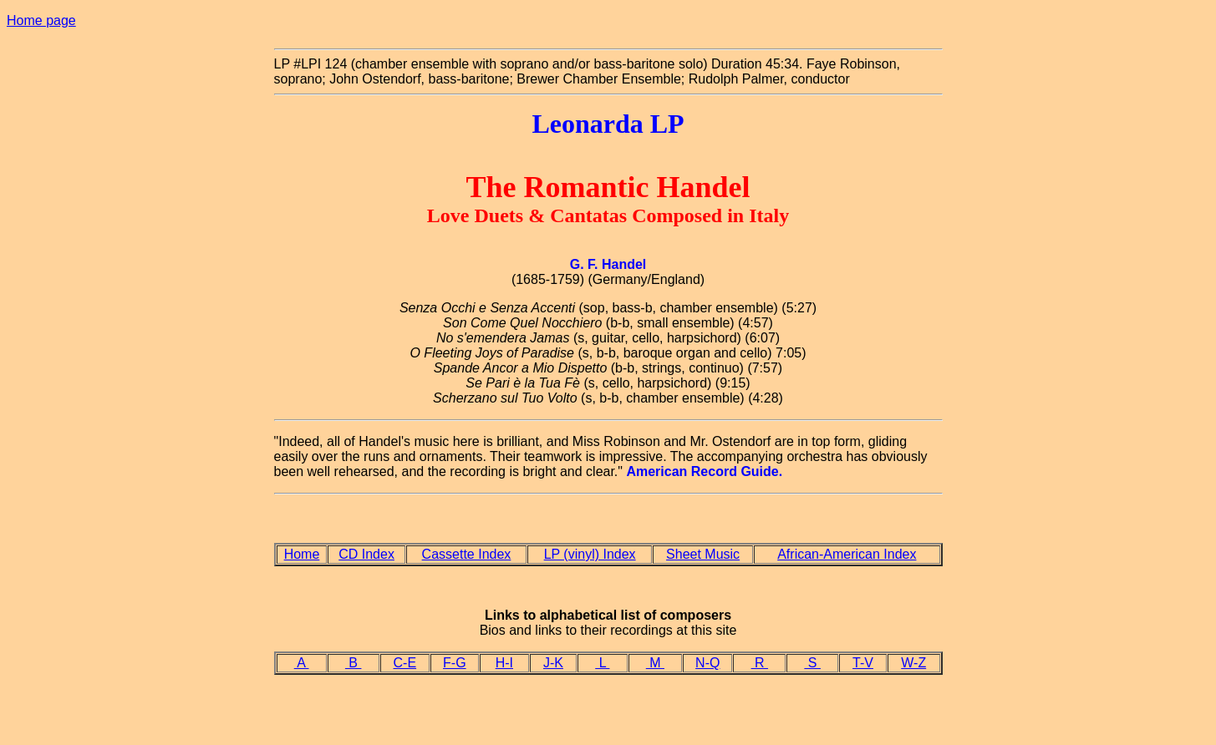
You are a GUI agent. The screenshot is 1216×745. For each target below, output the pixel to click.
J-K (553, 663)
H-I (504, 663)
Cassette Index (466, 554)
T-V (862, 663)
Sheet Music (703, 554)
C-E (405, 663)
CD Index (366, 554)
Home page (41, 20)
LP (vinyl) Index (590, 554)
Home (302, 554)
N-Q (707, 663)
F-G (454, 663)
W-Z (913, 663)
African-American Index (846, 554)
